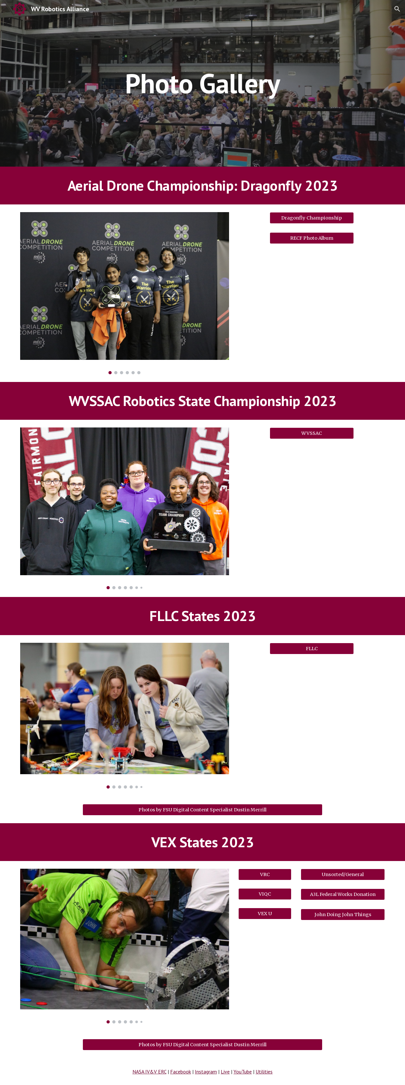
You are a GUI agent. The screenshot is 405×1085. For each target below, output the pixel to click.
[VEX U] (265, 913)
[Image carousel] (124, 293)
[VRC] (265, 874)
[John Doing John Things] (343, 914)
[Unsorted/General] (343, 874)
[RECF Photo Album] (311, 237)
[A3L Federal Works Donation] (343, 894)
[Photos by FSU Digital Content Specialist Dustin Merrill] (202, 809)
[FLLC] (311, 648)
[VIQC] (265, 893)
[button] (397, 9)
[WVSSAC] (311, 433)
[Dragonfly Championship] (311, 218)
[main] (203, 83)
